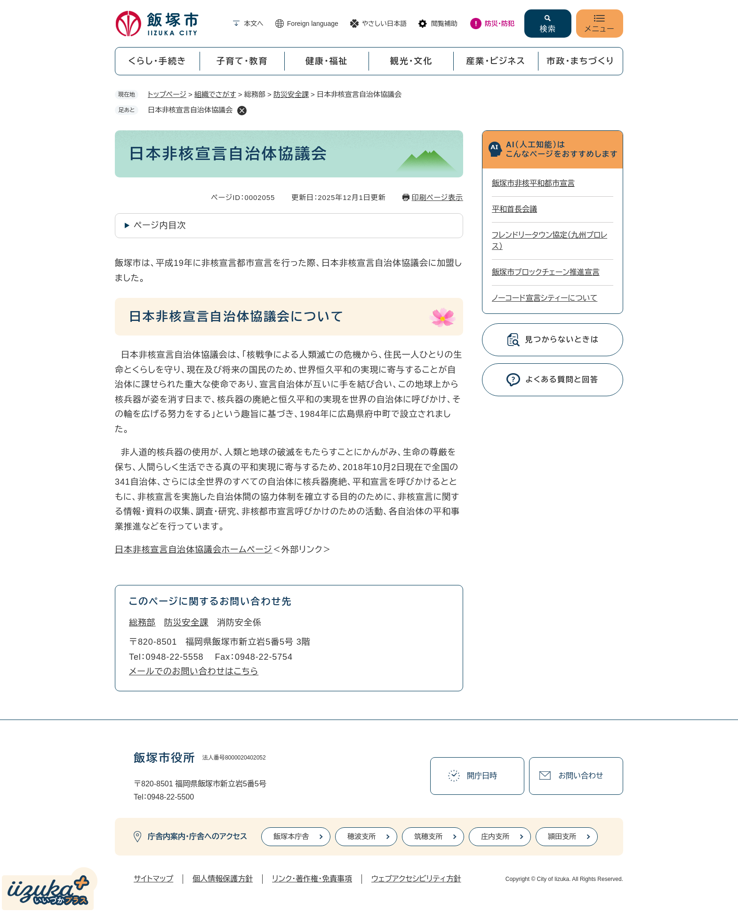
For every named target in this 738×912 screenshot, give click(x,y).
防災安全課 (291, 94)
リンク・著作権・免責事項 (312, 879)
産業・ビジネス (496, 61)
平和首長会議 (514, 209)
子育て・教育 (242, 61)
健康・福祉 (326, 61)
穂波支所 (361, 836)
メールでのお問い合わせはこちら (193, 671)
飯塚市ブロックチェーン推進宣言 (546, 272)
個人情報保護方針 (223, 879)
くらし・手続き (157, 61)
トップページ (167, 94)
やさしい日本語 (384, 23)
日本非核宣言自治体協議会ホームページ (194, 549)
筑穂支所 (428, 836)
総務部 (142, 622)
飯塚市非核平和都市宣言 (533, 183)
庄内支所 (495, 836)
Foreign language (312, 23)
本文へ (254, 23)
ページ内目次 (160, 225)
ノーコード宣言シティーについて (544, 298)
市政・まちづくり (581, 61)
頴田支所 (562, 836)
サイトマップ (153, 879)
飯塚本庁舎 (291, 836)
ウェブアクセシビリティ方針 (416, 879)
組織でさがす (215, 94)
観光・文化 (411, 61)
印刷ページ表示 (437, 197)
